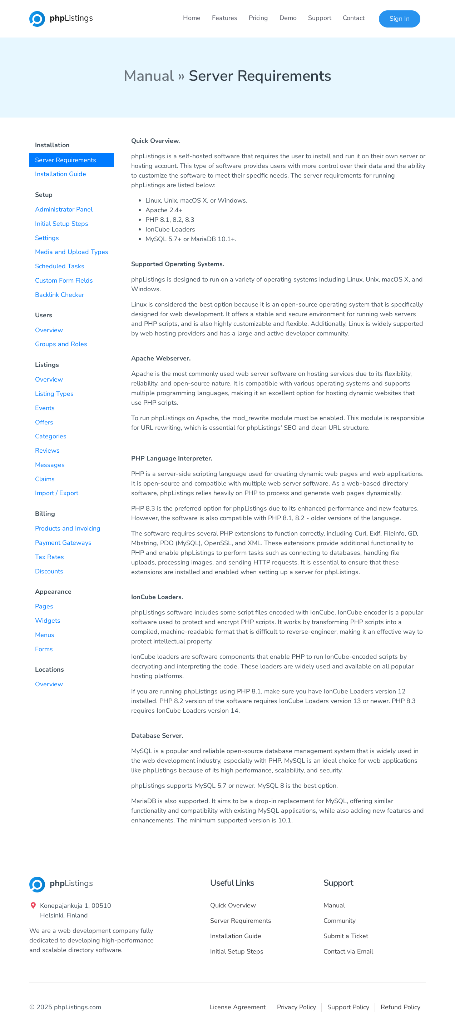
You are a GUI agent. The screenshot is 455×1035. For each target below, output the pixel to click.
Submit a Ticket (345, 936)
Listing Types (54, 393)
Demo (288, 18)
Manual (334, 905)
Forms (44, 649)
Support (319, 18)
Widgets (47, 620)
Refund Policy (400, 1007)
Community (339, 920)
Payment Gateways (63, 542)
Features (224, 18)
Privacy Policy (296, 1007)
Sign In (400, 18)
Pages (44, 606)
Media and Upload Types (71, 252)
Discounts (49, 571)
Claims (45, 479)
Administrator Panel (64, 209)
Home (192, 18)
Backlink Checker (59, 294)
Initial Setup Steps (61, 223)
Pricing (258, 18)
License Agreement (237, 1007)
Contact (354, 18)
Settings (47, 238)
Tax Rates (49, 557)
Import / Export (56, 493)
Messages (50, 465)
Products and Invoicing (67, 528)
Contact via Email (348, 951)
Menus (44, 635)
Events (45, 408)
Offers (44, 422)
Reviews (47, 450)
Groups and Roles (61, 344)
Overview (49, 330)
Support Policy (348, 1007)
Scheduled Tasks (59, 266)
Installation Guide (60, 174)
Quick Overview (233, 905)
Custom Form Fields (64, 280)
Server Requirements (65, 160)
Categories (50, 436)
